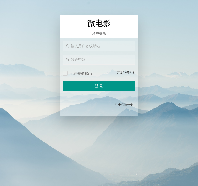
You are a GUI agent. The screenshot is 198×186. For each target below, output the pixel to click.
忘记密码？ (126, 72)
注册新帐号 (123, 105)
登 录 (99, 86)
